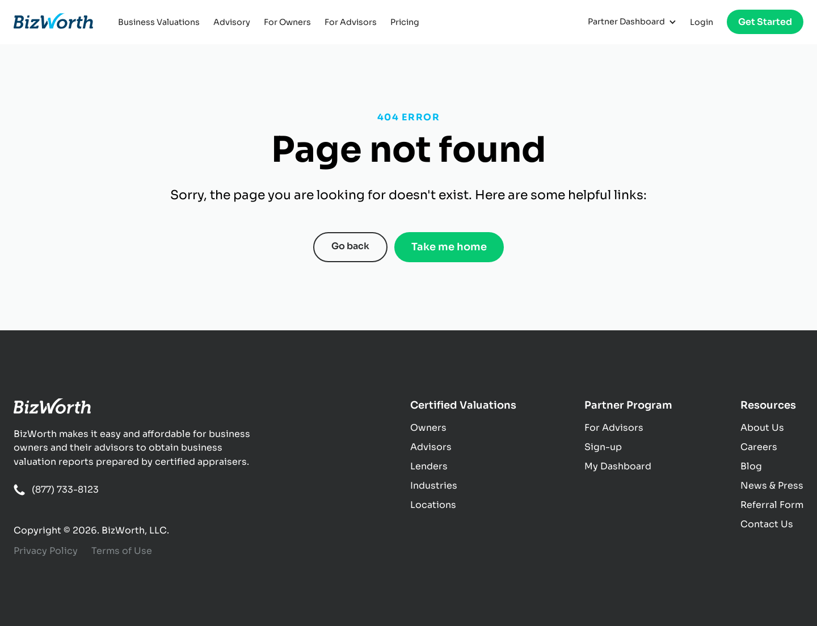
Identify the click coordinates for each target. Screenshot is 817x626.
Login (701, 22)
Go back (350, 246)
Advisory (231, 22)
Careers (758, 447)
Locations (433, 505)
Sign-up (603, 447)
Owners (428, 428)
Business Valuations (159, 22)
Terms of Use (121, 551)
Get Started (765, 22)
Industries (433, 485)
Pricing (404, 22)
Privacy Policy (46, 551)
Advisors (431, 447)
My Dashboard (617, 466)
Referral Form (771, 505)
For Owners (287, 22)
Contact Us (766, 524)
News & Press (771, 485)
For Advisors (351, 22)
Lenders (429, 466)
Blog (751, 466)
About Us (762, 428)
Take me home (449, 247)
